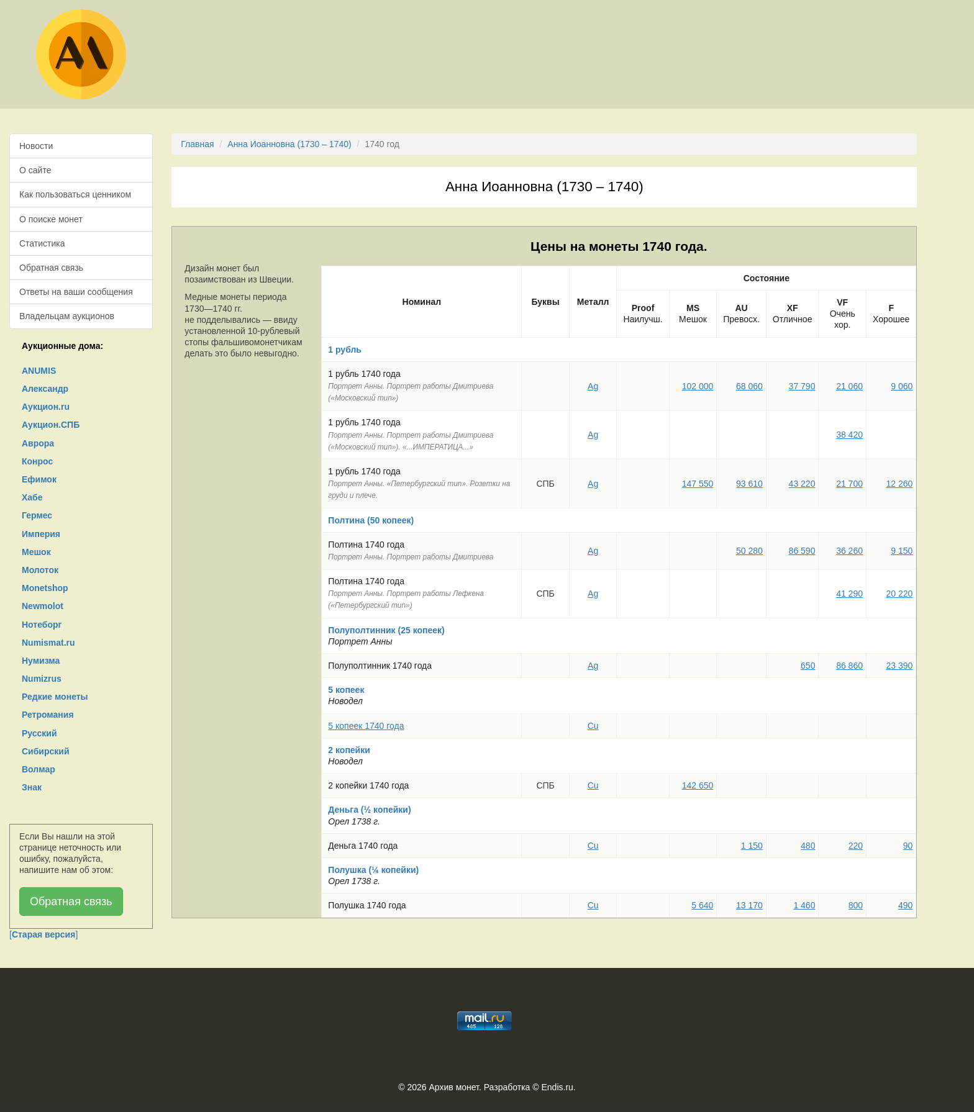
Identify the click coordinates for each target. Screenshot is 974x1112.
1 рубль (345, 350)
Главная (197, 144)
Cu (593, 726)
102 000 (698, 386)
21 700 (849, 484)
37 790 (802, 386)
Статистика (42, 243)
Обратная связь (51, 268)
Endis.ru (557, 1087)
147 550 (698, 484)
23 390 (899, 666)
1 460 (804, 905)
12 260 (899, 484)
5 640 (702, 905)
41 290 (849, 594)
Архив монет (454, 1087)
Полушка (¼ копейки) (373, 870)
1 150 (752, 846)
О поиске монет (51, 219)
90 (908, 846)
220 (856, 846)
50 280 (749, 551)
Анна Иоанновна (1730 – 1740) (289, 144)
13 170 (749, 905)
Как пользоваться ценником (75, 194)
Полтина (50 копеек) (371, 520)
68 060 (749, 386)
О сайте (35, 170)
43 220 (802, 484)
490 (905, 905)
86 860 (849, 666)
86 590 (802, 551)
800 (856, 905)
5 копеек (346, 690)
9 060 (902, 386)
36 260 (849, 551)
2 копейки (349, 750)
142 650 (698, 785)
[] (43, 934)
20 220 (899, 594)
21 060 (849, 386)
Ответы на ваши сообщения (76, 292)
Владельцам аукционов (66, 316)
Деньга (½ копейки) (369, 810)
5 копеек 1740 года (366, 726)
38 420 (849, 435)
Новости (36, 146)
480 (808, 846)
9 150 (902, 551)
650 (808, 666)
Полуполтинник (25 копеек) (386, 630)
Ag (593, 386)
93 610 (749, 484)
